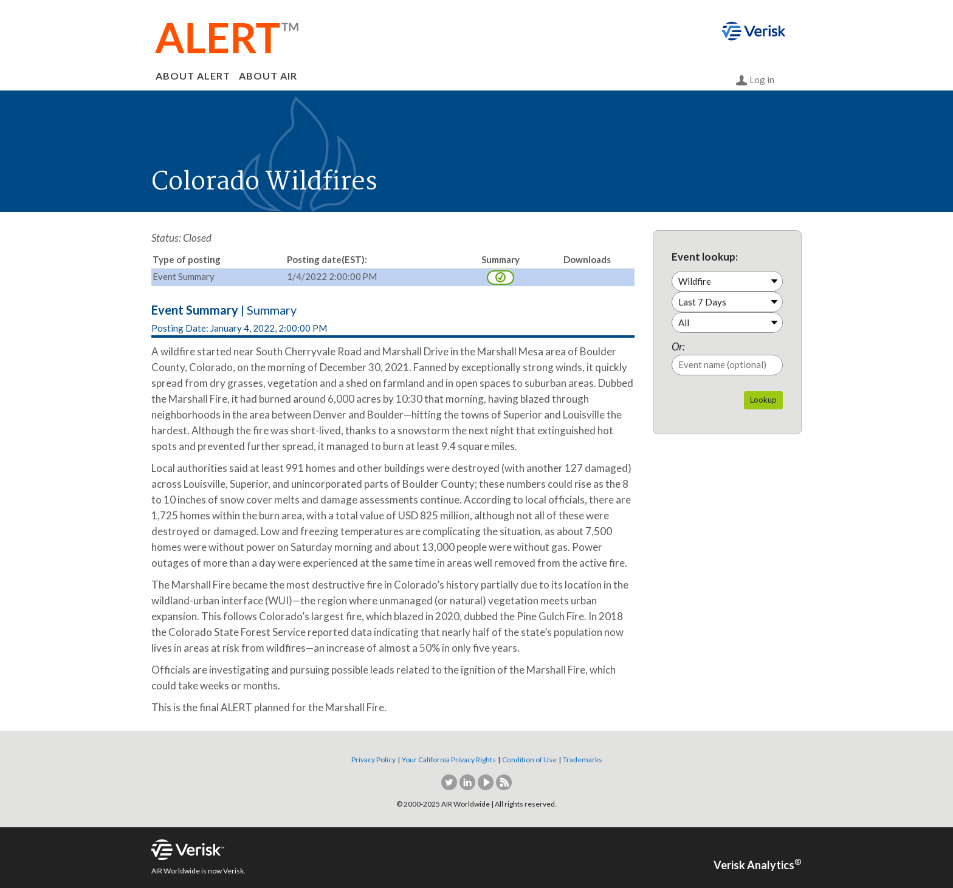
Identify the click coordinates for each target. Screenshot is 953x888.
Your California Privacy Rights (449, 759)
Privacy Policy (373, 759)
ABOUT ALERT (193, 75)
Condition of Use (529, 759)
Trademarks (582, 759)
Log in (754, 80)
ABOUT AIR (268, 75)
